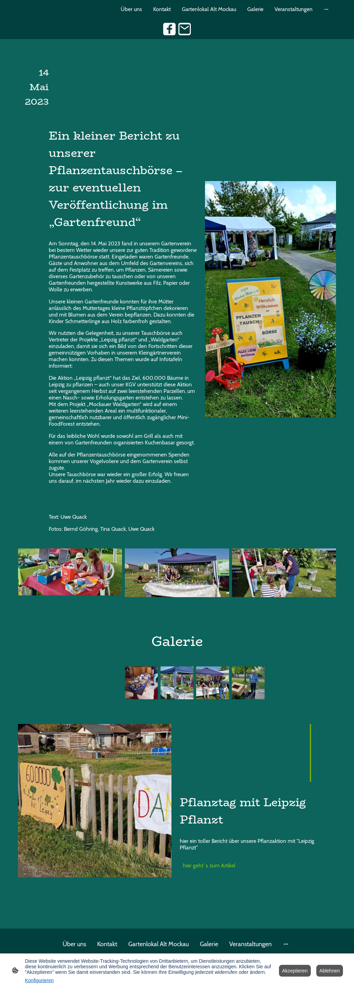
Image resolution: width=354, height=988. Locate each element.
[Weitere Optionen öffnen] (326, 9)
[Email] (184, 29)
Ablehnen (329, 970)
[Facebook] (169, 29)
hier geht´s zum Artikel (210, 865)
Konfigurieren (39, 980)
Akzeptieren (295, 970)
